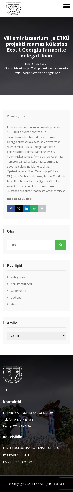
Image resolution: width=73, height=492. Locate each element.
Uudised (41, 63)
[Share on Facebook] (11, 208)
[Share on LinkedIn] (26, 208)
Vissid (14, 304)
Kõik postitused (21, 284)
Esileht (29, 63)
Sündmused (18, 291)
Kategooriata (19, 277)
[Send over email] (34, 208)
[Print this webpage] (42, 208)
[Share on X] (19, 208)
